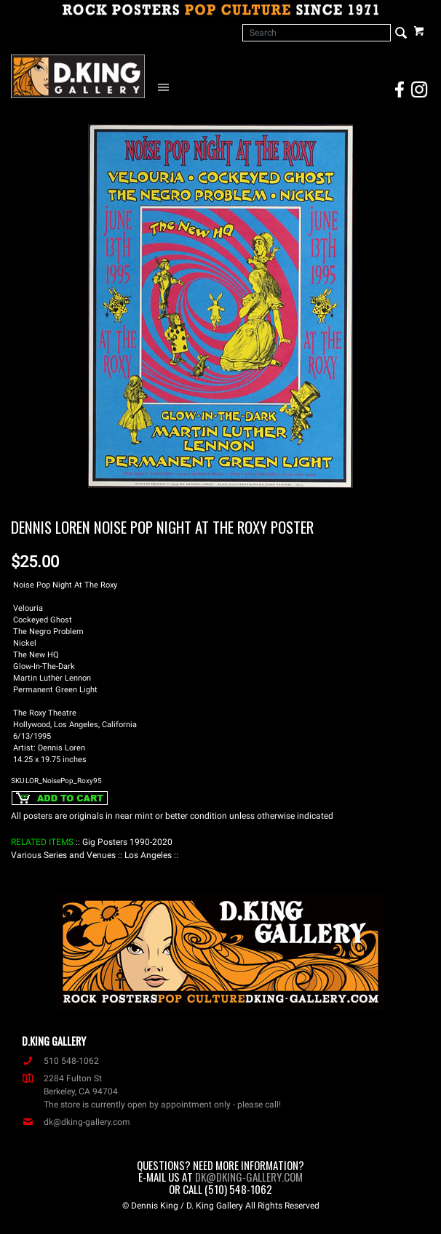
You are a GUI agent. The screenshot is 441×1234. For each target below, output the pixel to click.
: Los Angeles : (148, 855)
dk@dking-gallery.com (76, 1122)
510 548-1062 (60, 1061)
